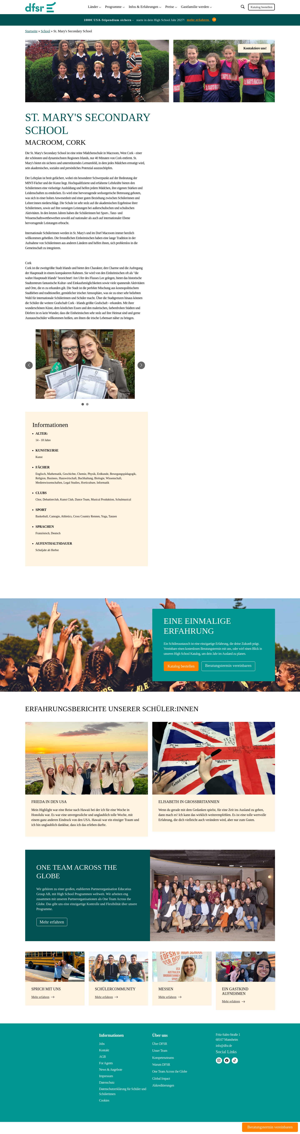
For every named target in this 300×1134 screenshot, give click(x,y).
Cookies (104, 1112)
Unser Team (159, 1062)
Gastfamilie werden (195, 6)
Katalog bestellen (261, 6)
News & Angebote (110, 1081)
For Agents (106, 1075)
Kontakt (104, 1062)
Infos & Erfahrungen (143, 6)
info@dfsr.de (224, 1057)
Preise (169, 6)
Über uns (160, 1047)
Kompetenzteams (163, 1068)
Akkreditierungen (163, 1094)
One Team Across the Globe (169, 1081)
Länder (93, 6)
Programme (113, 6)
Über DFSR (159, 1056)
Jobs (102, 1056)
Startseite (31, 30)
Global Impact (161, 1088)
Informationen (111, 1047)
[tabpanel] (85, 364)
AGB (102, 1068)
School (45, 30)
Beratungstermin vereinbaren (195, 678)
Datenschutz (107, 1094)
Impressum (106, 1088)
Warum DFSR (161, 1075)
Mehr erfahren (55, 934)
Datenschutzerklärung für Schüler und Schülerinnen (122, 1103)
